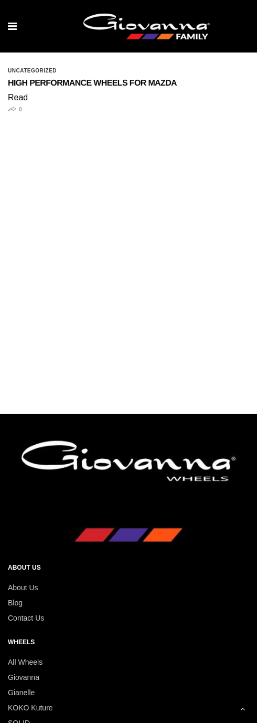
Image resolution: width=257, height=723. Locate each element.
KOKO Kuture (30, 708)
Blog (15, 603)
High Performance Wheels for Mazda (92, 83)
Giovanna (23, 677)
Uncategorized (32, 71)
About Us (23, 587)
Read (18, 97)
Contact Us (26, 618)
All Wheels (25, 662)
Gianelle (21, 692)
